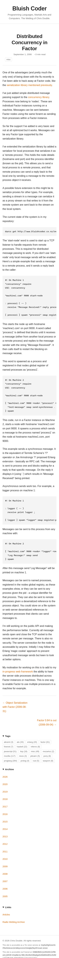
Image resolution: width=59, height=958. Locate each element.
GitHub (6, 952)
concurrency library (38, 97)
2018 (5, 789)
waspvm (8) (48, 751)
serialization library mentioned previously (29, 85)
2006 (5, 879)
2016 (5, 804)
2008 (5, 864)
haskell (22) (22, 737)
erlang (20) (32, 732)
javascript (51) (10, 741)
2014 (5, 819)
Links (8, 897)
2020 (5, 774)
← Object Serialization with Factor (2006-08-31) (15, 697)
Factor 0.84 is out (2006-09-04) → (46, 712)
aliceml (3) (8, 732)
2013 (5, 826)
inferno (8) (35, 737)
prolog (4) (25, 751)
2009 (5, 856)
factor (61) (45, 732)
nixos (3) (23, 746)
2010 (5, 849)
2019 (5, 782)
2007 (5, 871)
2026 (5, 767)
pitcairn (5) (35, 746)
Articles (6, 905)
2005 (5, 886)
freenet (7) (8, 737)
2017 (5, 797)
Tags (7, 726)
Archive (9, 759)
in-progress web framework (18, 661)
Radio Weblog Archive (14, 912)
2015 (5, 812)
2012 (5, 834)
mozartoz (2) (48, 741)
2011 (5, 841)
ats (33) (20, 732)
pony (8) (47, 746)
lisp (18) (23, 741)
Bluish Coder (29, 8)
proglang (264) (10, 751)
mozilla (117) (9, 746)
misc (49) (35, 741)
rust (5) (36, 751)
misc (8, 59)
